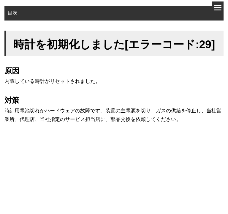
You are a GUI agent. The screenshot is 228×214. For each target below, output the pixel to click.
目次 (12, 13)
